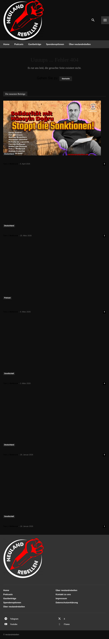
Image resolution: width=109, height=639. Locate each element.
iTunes (67, 624)
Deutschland (9, 154)
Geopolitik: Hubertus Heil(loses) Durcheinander (36, 450)
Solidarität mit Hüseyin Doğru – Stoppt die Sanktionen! (41, 160)
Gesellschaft (9, 373)
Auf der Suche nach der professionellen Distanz (35, 379)
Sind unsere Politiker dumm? (23, 231)
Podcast (7, 298)
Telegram (14, 619)
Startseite (66, 79)
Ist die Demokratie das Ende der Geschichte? (34, 522)
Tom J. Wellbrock (10, 164)
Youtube (13, 624)
